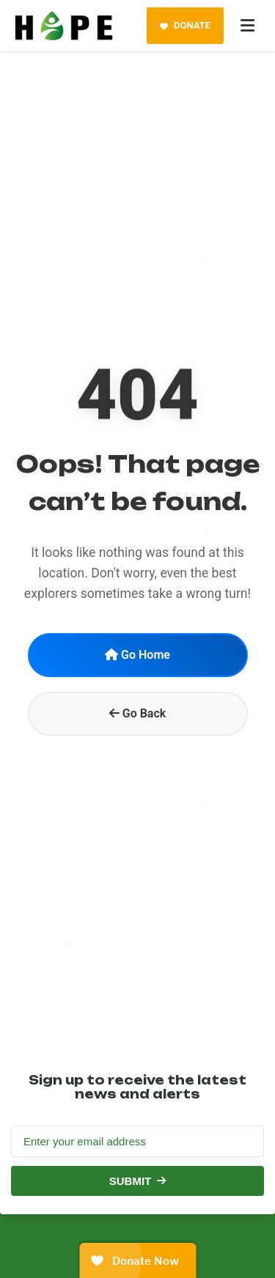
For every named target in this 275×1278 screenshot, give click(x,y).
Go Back (137, 713)
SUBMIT (137, 1181)
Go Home (137, 655)
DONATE (185, 25)
